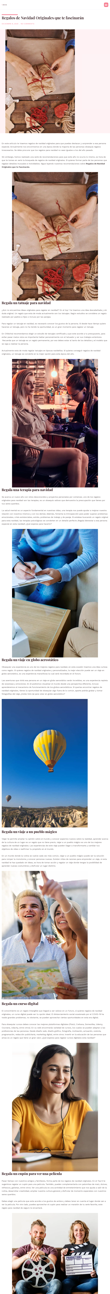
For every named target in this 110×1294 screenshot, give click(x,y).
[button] (106, 5)
